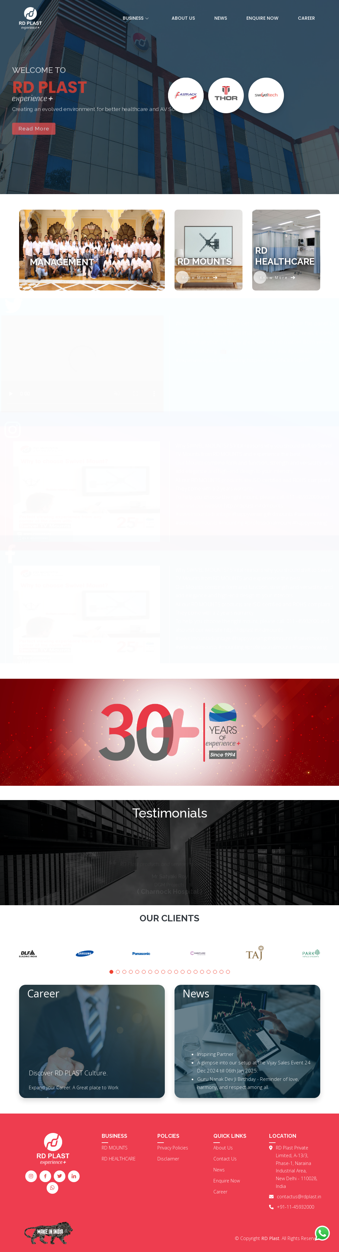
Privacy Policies (172, 1148)
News (220, 18)
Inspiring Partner (215, 1054)
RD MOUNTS (115, 1148)
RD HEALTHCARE (119, 1159)
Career (306, 18)
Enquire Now (262, 18)
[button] (111, 972)
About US (183, 18)
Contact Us (225, 1159)
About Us (223, 1148)
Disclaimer (168, 1159)
